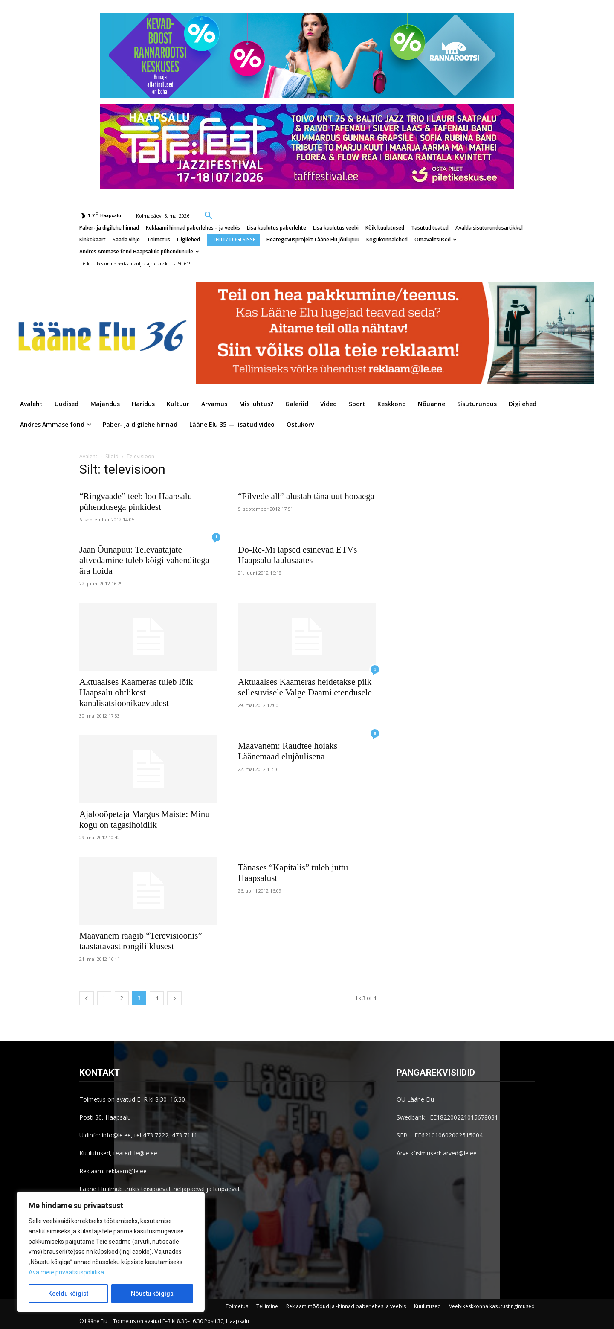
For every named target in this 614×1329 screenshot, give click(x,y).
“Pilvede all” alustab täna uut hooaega (306, 496)
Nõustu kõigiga (152, 1293)
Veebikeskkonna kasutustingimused (492, 1306)
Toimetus (237, 1306)
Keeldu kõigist (68, 1293)
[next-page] (174, 998)
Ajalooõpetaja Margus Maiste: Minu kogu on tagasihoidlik (144, 819)
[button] (208, 215)
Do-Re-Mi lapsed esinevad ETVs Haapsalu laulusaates (297, 554)
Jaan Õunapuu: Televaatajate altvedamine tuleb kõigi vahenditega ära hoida (144, 560)
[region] (111, 1252)
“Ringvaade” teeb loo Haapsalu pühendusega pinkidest (135, 501)
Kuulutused (427, 1306)
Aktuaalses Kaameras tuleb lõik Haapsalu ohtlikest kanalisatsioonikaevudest (136, 692)
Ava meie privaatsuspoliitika (66, 1272)
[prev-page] (86, 998)
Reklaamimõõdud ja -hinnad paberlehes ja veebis (346, 1306)
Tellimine (267, 1306)
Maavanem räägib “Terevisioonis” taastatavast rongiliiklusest (140, 941)
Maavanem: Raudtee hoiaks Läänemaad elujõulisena (287, 751)
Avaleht (88, 456)
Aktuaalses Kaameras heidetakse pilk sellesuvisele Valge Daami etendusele (305, 687)
